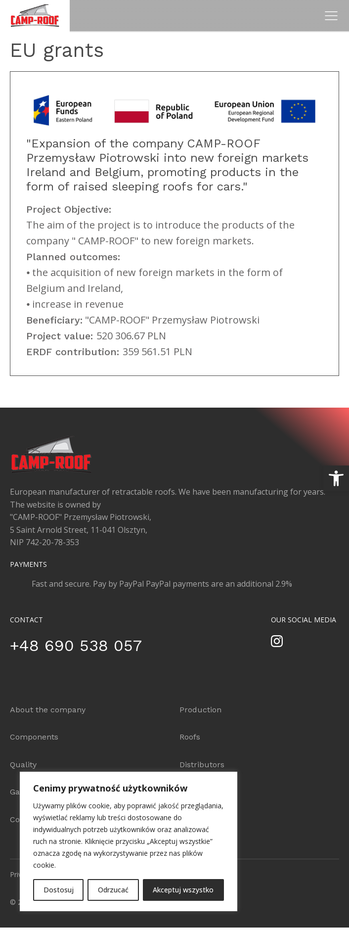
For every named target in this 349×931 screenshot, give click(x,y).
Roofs (189, 737)
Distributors (201, 764)
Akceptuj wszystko (183, 889)
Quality (23, 764)
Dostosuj (59, 889)
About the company (48, 709)
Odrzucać (113, 889)
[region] (128, 841)
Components (34, 737)
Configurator (203, 791)
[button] (336, 478)
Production (200, 709)
